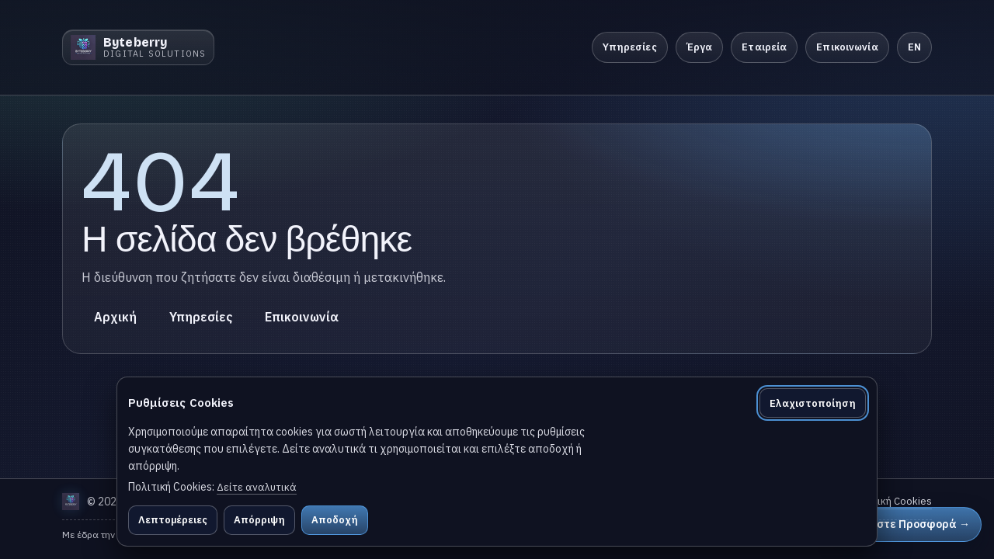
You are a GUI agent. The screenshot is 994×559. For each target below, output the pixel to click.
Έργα (699, 47)
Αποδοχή (334, 519)
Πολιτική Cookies (891, 501)
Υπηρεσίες (630, 47)
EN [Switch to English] (914, 47)
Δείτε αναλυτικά (257, 487)
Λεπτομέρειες (172, 519)
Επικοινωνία (847, 47)
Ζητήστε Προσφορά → (910, 524)
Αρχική (115, 317)
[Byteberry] (138, 47)
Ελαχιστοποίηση (813, 403)
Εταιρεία (764, 47)
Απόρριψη (259, 519)
